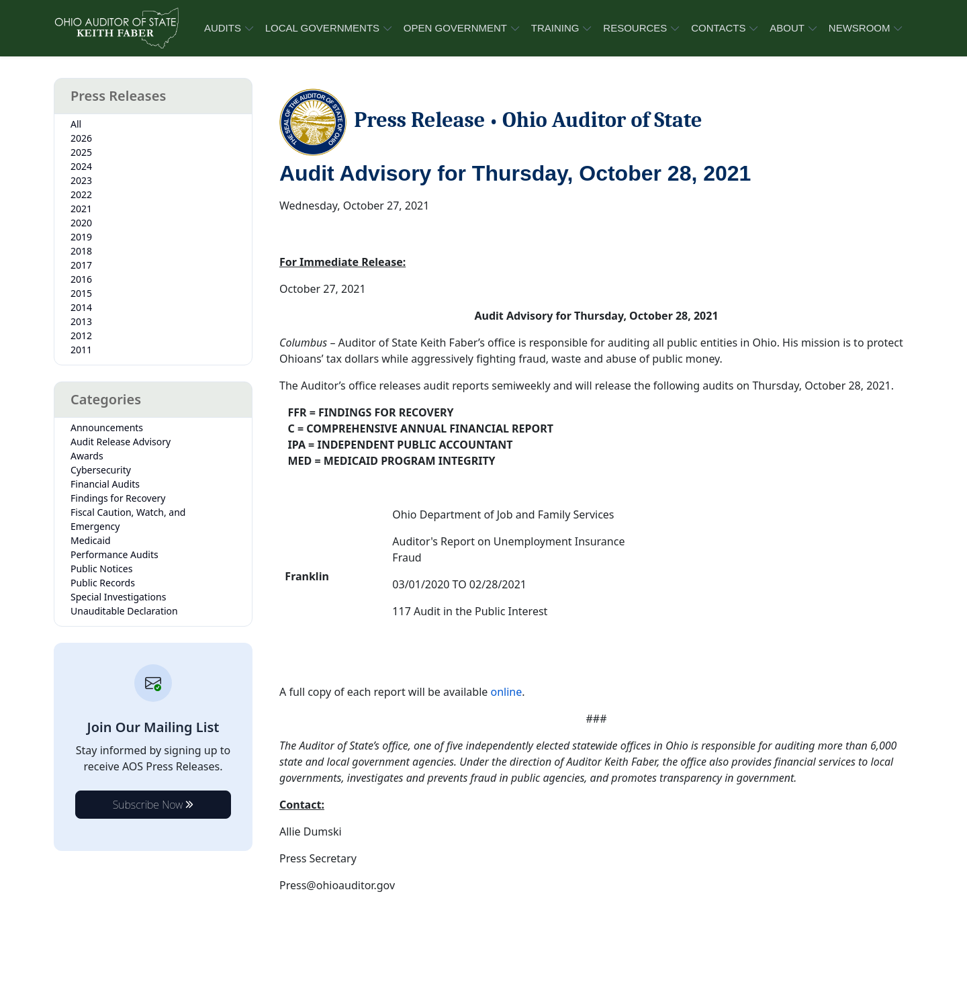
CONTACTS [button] (718, 28)
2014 (81, 307)
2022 (81, 194)
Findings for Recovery (118, 498)
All (76, 124)
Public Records (103, 582)
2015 (81, 293)
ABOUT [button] (787, 28)
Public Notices (101, 568)
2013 (81, 321)
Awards (87, 455)
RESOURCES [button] (635, 28)
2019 (81, 236)
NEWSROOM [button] (859, 28)
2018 (81, 250)
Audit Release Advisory (121, 441)
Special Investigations (118, 596)
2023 (81, 180)
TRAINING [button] (555, 28)
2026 (81, 138)
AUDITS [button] (222, 28)
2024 (81, 166)
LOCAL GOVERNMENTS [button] (322, 28)
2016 (81, 279)
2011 (81, 349)
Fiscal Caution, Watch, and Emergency (128, 519)
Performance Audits (114, 554)
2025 (81, 152)
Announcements (107, 427)
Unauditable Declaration (124, 610)
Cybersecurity (101, 469)
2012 (81, 335)
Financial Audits (105, 484)
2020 (81, 222)
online (506, 691)
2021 (81, 208)
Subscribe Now (153, 804)
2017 (81, 265)
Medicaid (91, 540)
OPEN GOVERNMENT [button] (455, 28)
